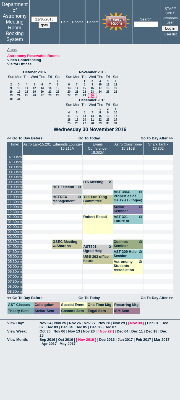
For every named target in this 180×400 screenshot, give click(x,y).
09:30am (15, 182)
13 (42, 88)
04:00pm (15, 247)
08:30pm (15, 291)
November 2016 (92, 72)
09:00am (15, 177)
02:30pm (15, 232)
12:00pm (15, 207)
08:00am (15, 167)
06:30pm (15, 271)
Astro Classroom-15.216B (128, 146)
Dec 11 (137, 331)
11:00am (15, 197)
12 (34, 88)
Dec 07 (110, 327)
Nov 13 (74, 331)
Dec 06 (96, 327)
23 (10, 95)
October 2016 (34, 72)
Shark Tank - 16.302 (158, 146)
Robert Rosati (95, 217)
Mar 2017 (161, 339)
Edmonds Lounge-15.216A (67, 146)
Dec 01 (153, 323)
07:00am (15, 157)
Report (92, 22)
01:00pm (15, 217)
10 (18, 88)
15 (57, 88)
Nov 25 (60, 323)
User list (170, 34)
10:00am (15, 187)
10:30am (15, 192)
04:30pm (15, 252)
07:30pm (15, 281)
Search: (146, 19)
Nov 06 (59, 331)
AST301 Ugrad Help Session (97, 251)
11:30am (15, 202)
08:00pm (15, 286)
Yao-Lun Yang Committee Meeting (95, 201)
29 (57, 95)
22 (57, 91)
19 (34, 91)
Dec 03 (52, 327)
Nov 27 (90, 323)
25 (26, 95)
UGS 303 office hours (96, 258)
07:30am (15, 162)
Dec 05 (81, 327)
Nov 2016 (86, 339)
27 (42, 95)
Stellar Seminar (128, 209)
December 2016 (92, 100)
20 (42, 91)
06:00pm (15, 266)
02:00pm (15, 227)
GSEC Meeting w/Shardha (65, 244)
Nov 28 (104, 323)
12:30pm (15, 212)
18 (26, 91)
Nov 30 (136, 323)
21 (49, 91)
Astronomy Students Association (128, 265)
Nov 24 (45, 323)
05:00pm (15, 256)
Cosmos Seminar (128, 244)
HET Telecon (67, 187)
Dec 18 (151, 331)
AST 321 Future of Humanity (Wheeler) (128, 223)
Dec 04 (67, 327)
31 (18, 98)
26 (34, 95)
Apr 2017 (49, 344)
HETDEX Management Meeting (67, 201)
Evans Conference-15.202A (98, 148)
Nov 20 (89, 331)
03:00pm (15, 237)
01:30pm (15, 222)
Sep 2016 (47, 339)
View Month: (17, 339)
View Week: (17, 331)
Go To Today (89, 138)
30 (10, 98)
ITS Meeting (97, 182)
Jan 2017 (125, 339)
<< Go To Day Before (25, 138)
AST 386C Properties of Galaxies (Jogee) (128, 196)
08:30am (15, 172)
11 (26, 88)
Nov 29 (119, 323)
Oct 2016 (65, 339)
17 (18, 91)
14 (49, 88)
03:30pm (15, 242)
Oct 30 (45, 331)
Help (65, 22)
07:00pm (15, 276)
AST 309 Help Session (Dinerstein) (128, 256)
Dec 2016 (106, 339)
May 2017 (68, 344)
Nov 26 (75, 323)
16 (10, 91)
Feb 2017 (143, 339)
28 (49, 95)
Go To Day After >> (157, 138)
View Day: (15, 323)
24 (18, 95)
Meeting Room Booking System (15, 30)
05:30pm (15, 261)
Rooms (77, 22)
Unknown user (170, 20)
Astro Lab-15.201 (37, 144)
